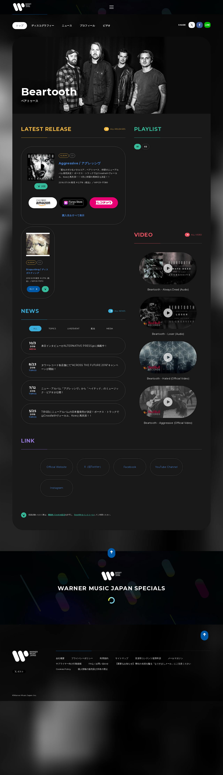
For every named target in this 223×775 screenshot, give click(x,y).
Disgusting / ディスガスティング (37, 271)
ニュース (67, 25)
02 (145, 146)
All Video (193, 234)
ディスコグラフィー (42, 25)
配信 (93, 328)
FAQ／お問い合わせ (99, 663)
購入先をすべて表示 (73, 215)
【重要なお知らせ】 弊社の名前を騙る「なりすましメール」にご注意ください (153, 663)
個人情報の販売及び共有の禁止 (93, 669)
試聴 (40, 186)
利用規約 (104, 658)
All (35, 328)
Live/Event (73, 328)
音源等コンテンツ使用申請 (148, 658)
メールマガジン (175, 658)
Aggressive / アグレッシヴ (80, 163)
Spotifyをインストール (84, 515)
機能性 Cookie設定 (56, 515)
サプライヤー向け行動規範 (69, 663)
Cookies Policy (63, 669)
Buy (34, 289)
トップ (20, 25)
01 (137, 146)
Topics (52, 328)
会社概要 (60, 658)
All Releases (114, 129)
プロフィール (87, 25)
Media (109, 328)
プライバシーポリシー (82, 658)
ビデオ (106, 25)
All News (116, 311)
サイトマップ (121, 658)
